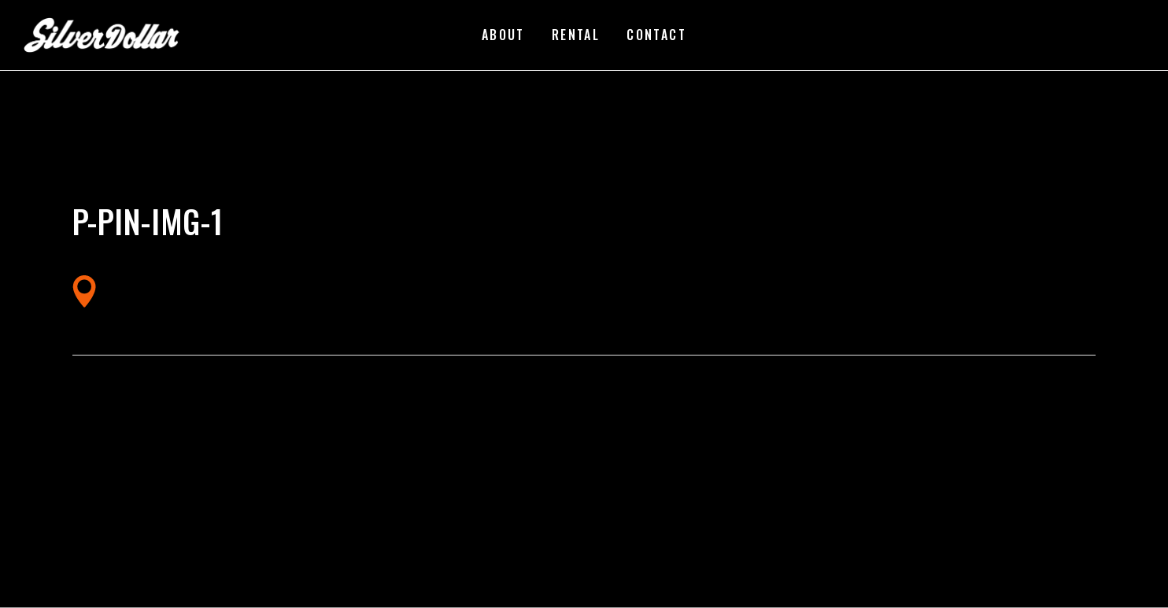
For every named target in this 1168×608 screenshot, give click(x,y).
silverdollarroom (128, 196)
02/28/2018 (216, 196)
